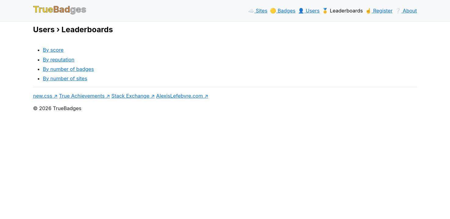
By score (53, 50)
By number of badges (68, 69)
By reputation (59, 60)
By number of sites (65, 78)
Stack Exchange (131, 96)
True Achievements (82, 96)
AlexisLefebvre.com (179, 96)
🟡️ (283, 11)
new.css (42, 96)
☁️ (258, 11)
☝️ (378, 11)
